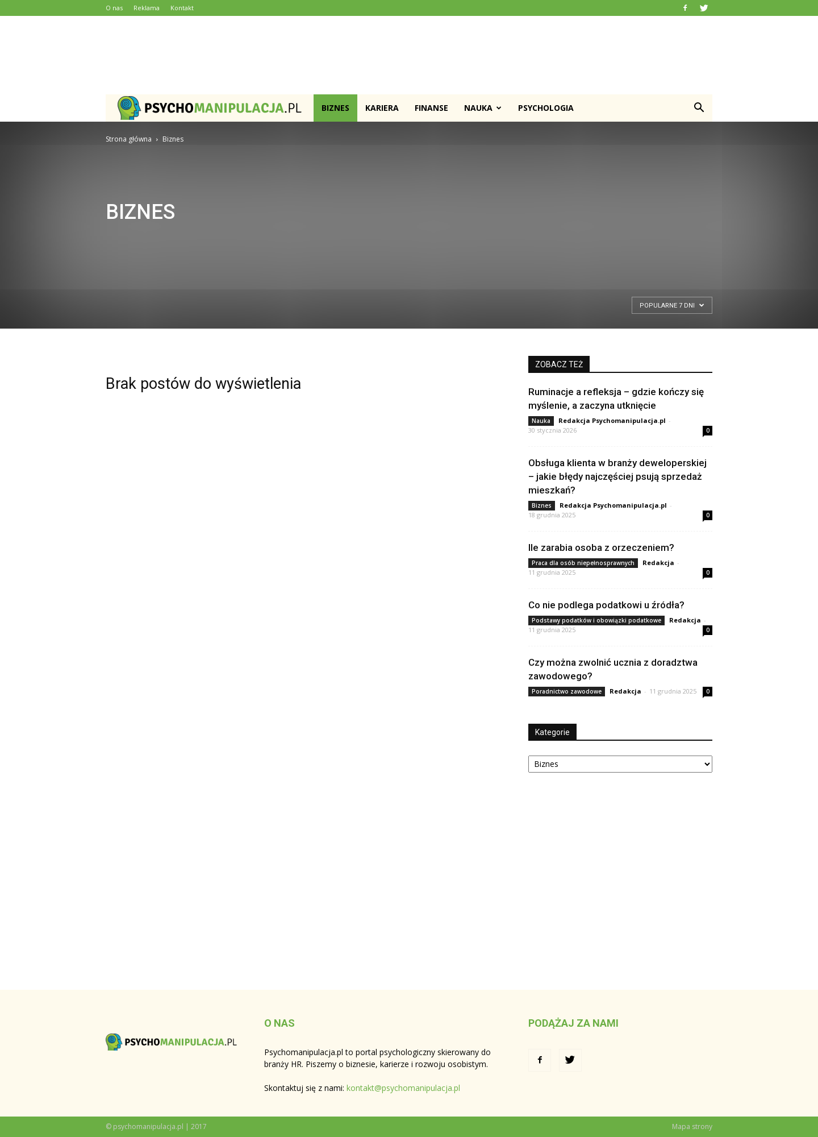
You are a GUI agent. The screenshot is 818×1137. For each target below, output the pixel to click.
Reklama (146, 7)
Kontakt (182, 7)
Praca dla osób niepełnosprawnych (583, 563)
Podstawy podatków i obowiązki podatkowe (596, 620)
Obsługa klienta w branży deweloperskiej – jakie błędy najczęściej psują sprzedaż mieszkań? (617, 476)
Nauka (483, 107)
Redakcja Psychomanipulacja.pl (612, 420)
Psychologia (546, 107)
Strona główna (129, 139)
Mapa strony (692, 1126)
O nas (114, 7)
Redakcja (658, 562)
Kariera (382, 107)
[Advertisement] (409, 55)
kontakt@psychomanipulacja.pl (403, 1087)
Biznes (335, 107)
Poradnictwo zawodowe (567, 691)
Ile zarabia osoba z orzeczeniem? (601, 547)
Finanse (431, 107)
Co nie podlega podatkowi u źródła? (606, 605)
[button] (698, 108)
